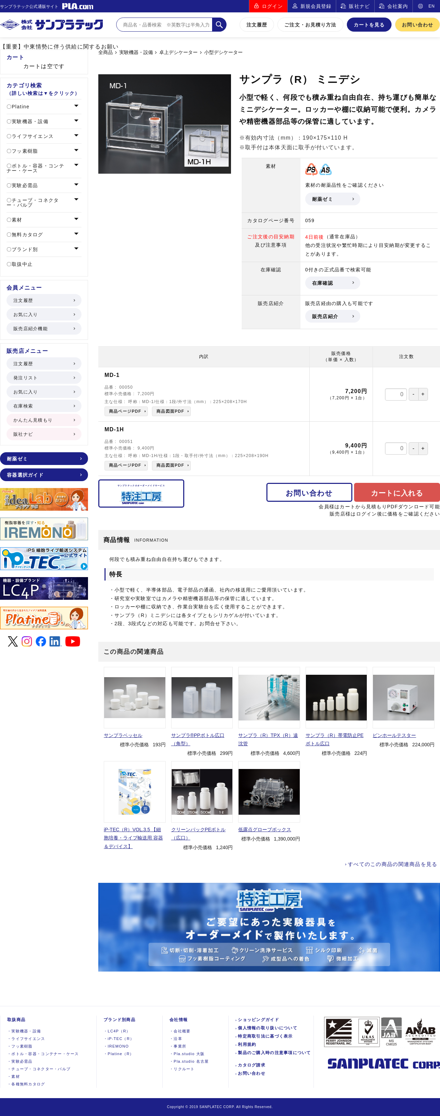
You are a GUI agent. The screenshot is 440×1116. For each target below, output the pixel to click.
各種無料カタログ (26, 1084)
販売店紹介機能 (43, 328)
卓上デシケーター (178, 52)
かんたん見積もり (43, 420)
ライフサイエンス (32, 136)
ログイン (272, 6)
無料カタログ (26, 234)
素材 (16, 220)
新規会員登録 (316, 6)
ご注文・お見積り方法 (310, 25)
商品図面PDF (170, 411)
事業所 (177, 1046)
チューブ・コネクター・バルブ (33, 202)
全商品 (105, 52)
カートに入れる (397, 493)
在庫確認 (332, 283)
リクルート (182, 1069)
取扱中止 (21, 264)
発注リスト (43, 377)
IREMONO (116, 1046)
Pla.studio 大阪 (187, 1054)
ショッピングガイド (258, 1019)
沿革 (175, 1039)
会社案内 (397, 6)
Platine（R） (118, 1054)
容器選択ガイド (44, 475)
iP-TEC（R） (118, 1039)
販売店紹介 (332, 316)
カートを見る (369, 25)
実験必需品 (24, 185)
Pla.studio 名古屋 (189, 1061)
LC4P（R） (117, 1031)
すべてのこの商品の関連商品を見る (392, 864)
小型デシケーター (223, 52)
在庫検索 (43, 406)
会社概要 (179, 1031)
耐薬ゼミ (332, 199)
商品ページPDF (125, 411)
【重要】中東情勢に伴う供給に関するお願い (59, 47)
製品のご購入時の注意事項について (274, 1052)
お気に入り (43, 314)
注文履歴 (256, 25)
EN (431, 6)
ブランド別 (24, 249)
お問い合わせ (417, 25)
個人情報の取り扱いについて (267, 1028)
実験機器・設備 (136, 52)
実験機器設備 (24, 1031)
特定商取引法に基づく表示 (265, 1036)
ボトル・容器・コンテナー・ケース (35, 168)
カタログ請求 (251, 1065)
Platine (20, 106)
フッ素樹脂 (24, 151)
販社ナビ (359, 6)
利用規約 (247, 1044)
